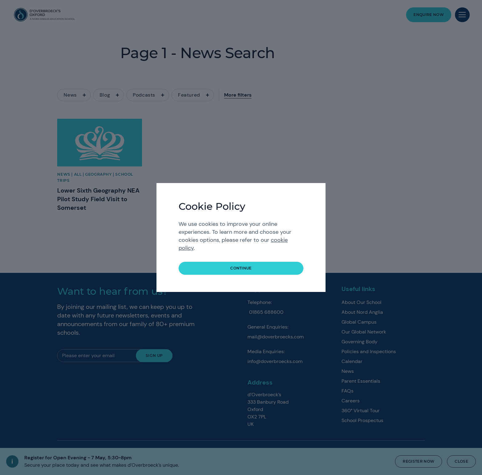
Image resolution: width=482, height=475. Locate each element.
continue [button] (241, 268)
